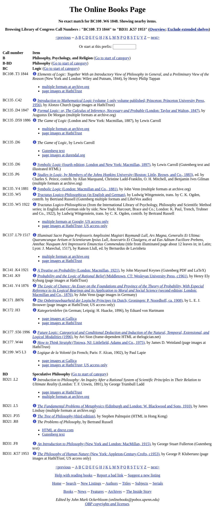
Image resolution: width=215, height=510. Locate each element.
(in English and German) (81, 195)
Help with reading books (73, 475)
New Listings (91, 483)
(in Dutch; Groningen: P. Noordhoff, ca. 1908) (110, 300)
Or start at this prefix (95, 46)
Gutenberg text (53, 151)
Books (68, 491)
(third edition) (66, 416)
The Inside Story (139, 491)
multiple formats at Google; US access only (75, 221)
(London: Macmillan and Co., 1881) (77, 189)
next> (155, 37)
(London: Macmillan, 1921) (78, 270)
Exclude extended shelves (188, 29)
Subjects (141, 483)
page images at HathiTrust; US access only (74, 226)
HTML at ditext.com (57, 430)
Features (97, 491)
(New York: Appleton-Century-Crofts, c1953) (98, 454)
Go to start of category (112, 58)
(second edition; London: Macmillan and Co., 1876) (118, 290)
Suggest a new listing (144, 475)
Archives (115, 491)
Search (71, 483)
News (82, 491)
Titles (126, 483)
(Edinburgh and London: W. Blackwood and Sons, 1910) (114, 406)
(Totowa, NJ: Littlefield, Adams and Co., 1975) (91, 342)
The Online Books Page (107, 9)
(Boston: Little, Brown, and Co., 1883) (115, 175)
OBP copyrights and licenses (107, 504)
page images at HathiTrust (62, 91)
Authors (111, 483)
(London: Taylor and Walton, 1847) (118, 111)
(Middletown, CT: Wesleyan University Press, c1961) (112, 276)
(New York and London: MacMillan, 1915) (94, 444)
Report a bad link (110, 475)
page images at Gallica (59, 319)
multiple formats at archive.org (65, 87)
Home (56, 483)
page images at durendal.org (63, 155)
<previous (63, 37)
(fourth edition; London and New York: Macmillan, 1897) (93, 165)
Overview (157, 29)
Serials (157, 483)
